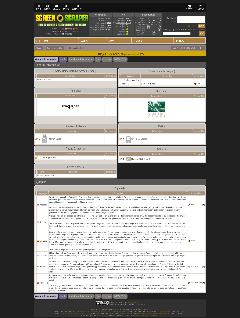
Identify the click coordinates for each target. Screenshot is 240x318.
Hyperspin (66, 313)
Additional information (80, 59)
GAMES (84, 41)
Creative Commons (133, 302)
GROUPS (179, 41)
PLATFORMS (42, 41)
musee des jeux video (151, 315)
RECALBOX (189, 7)
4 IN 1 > (201, 48)
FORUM (47, 7)
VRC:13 (45, 157)
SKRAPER (200, 7)
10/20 (133, 139)
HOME (38, 7)
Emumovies (141, 313)
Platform (134, 159)
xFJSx (192, 205)
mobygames (117, 311)
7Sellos (193, 241)
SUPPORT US (77, 7)
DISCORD (56, 7)
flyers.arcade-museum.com (161, 313)
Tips (97, 59)
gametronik (101, 311)
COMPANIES (139, 41)
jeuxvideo (94, 311)
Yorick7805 (194, 267)
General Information (46, 59)
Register (190, 26)
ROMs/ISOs (120, 59)
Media (63, 59)
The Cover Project (164, 311)
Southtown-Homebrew (77, 313)
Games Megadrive (55, 48)
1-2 (48, 139)
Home (38, 48)
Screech (199, 84)
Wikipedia (80, 311)
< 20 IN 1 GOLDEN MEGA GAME (184, 48)
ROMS (111, 41)
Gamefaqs (87, 311)
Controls (107, 59)
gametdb (109, 311)
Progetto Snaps (139, 315)
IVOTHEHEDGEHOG (196, 283)
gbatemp (182, 311)
